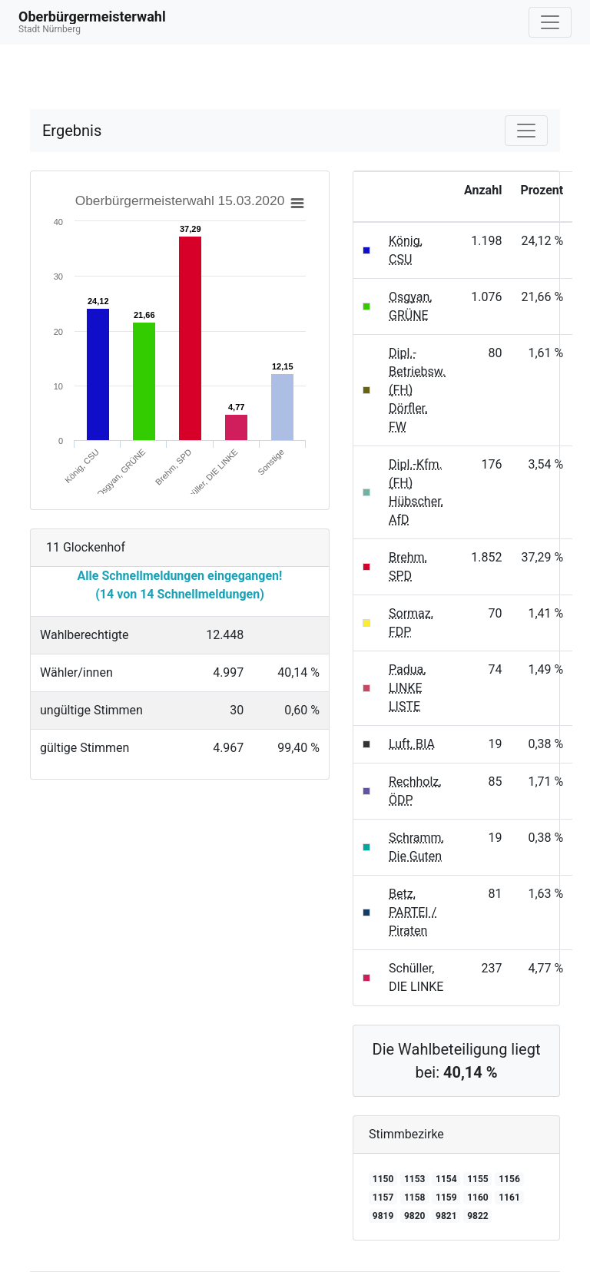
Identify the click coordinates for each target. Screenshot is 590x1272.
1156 (509, 1179)
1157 (383, 1197)
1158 (415, 1197)
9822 (478, 1216)
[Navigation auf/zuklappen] (550, 22)
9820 (415, 1216)
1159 (446, 1197)
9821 (446, 1216)
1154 (446, 1179)
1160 (478, 1197)
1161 (509, 1197)
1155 (478, 1179)
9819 (383, 1216)
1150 (383, 1179)
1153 (415, 1179)
